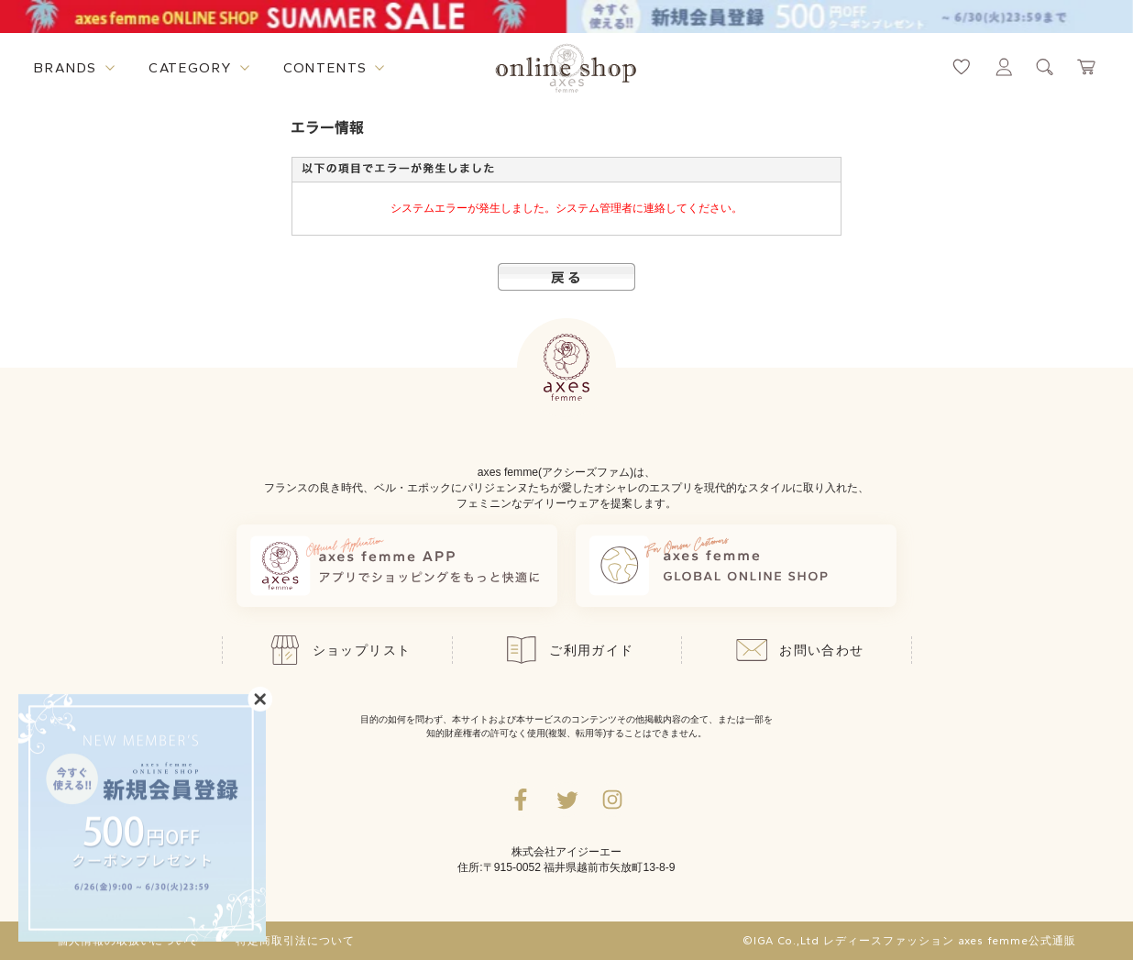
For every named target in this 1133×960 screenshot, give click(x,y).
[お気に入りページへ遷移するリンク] (962, 67)
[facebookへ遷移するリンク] (520, 799)
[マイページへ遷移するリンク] (1004, 67)
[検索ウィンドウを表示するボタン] (1045, 67)
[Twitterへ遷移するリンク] (566, 799)
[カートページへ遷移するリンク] (1087, 67)
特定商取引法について (295, 940)
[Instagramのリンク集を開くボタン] (612, 799)
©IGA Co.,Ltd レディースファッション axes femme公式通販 (909, 940)
